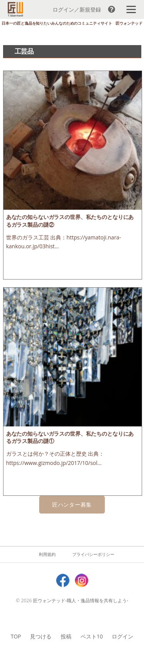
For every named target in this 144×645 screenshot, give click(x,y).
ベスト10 (92, 636)
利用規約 (47, 554)
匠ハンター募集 (72, 504)
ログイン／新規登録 (77, 9)
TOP (16, 636)
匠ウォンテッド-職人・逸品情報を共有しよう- (80, 600)
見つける (40, 636)
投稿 (66, 636)
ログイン (122, 636)
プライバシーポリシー (93, 554)
